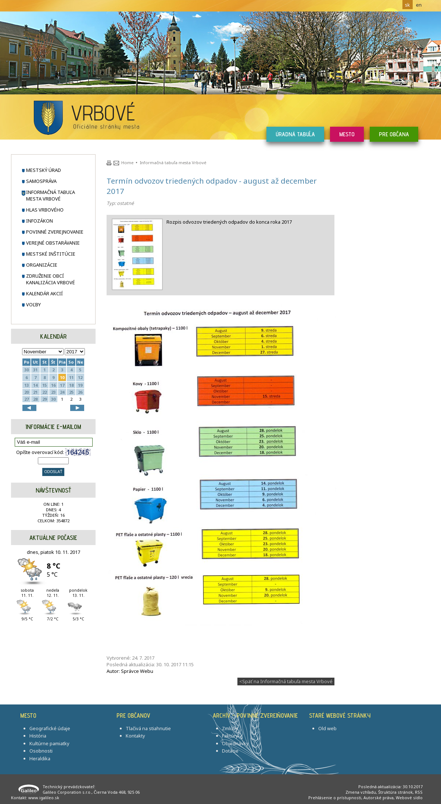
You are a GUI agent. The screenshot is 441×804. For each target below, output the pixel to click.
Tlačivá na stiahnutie (148, 728)
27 (26, 399)
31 (35, 369)
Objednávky (235, 743)
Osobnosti (41, 750)
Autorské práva (378, 797)
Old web (327, 728)
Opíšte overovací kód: (53, 451)
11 (71, 377)
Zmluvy (230, 728)
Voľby (33, 304)
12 (80, 377)
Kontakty (135, 735)
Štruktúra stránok (395, 792)
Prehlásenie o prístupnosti (334, 797)
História (37, 735)
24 (62, 392)
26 (80, 392)
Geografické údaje (49, 728)
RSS (419, 792)
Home (127, 162)
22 (44, 392)
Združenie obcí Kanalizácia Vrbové (50, 279)
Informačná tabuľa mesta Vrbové (50, 195)
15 (44, 385)
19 (80, 385)
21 (35, 392)
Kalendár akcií (44, 293)
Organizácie (41, 265)
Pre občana (394, 134)
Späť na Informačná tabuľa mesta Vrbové (286, 681)
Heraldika (39, 758)
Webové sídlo (409, 797)
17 (62, 385)
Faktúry (230, 735)
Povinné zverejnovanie (54, 231)
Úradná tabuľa (295, 134)
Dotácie (230, 750)
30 (26, 369)
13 (26, 385)
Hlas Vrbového (45, 209)
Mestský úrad (43, 170)
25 (71, 392)
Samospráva (41, 181)
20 (26, 392)
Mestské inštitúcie (50, 253)
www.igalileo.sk (43, 797)
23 (53, 392)
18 (71, 385)
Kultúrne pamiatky (49, 743)
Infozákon (39, 220)
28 (35, 399)
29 (44, 399)
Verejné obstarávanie (53, 242)
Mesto (347, 134)
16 (53, 385)
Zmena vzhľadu (360, 792)
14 (35, 385)
